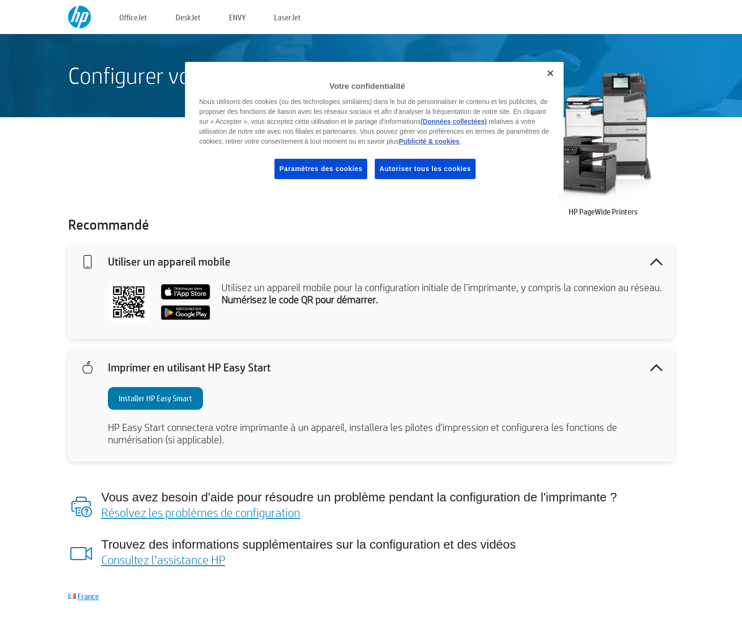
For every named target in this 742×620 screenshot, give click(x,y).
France (88, 596)
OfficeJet (133, 17)
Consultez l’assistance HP (163, 559)
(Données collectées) (454, 121)
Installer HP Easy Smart (155, 398)
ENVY (237, 17)
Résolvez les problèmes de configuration (200, 512)
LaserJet (287, 17)
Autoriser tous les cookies (425, 168)
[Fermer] (550, 73)
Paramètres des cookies (320, 168)
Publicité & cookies (429, 141)
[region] (374, 128)
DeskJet (188, 17)
